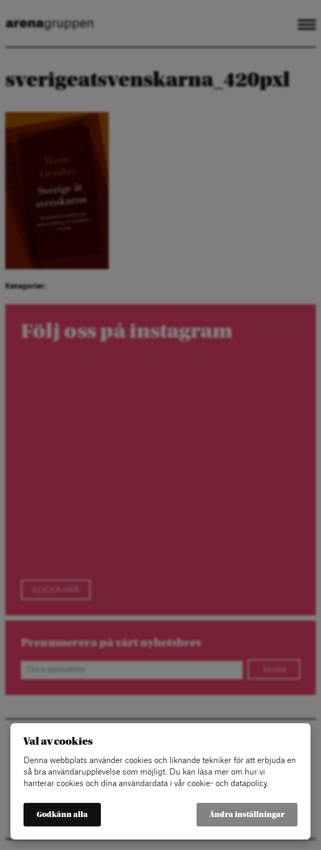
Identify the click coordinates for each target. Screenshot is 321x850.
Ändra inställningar (247, 814)
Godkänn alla (62, 814)
